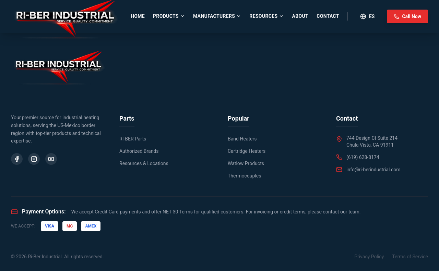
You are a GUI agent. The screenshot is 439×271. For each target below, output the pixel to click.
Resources (266, 16)
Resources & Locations (143, 163)
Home (138, 16)
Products (169, 16)
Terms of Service (410, 256)
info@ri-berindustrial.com (373, 169)
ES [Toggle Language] (367, 16)
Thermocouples (244, 175)
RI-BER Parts (132, 138)
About (300, 16)
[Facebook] (17, 159)
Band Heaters (242, 138)
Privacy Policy (369, 256)
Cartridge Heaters (246, 151)
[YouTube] (51, 159)
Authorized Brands (139, 151)
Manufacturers (217, 16)
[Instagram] (34, 159)
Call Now (407, 16)
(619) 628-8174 (362, 157)
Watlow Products (246, 163)
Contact (328, 16)
